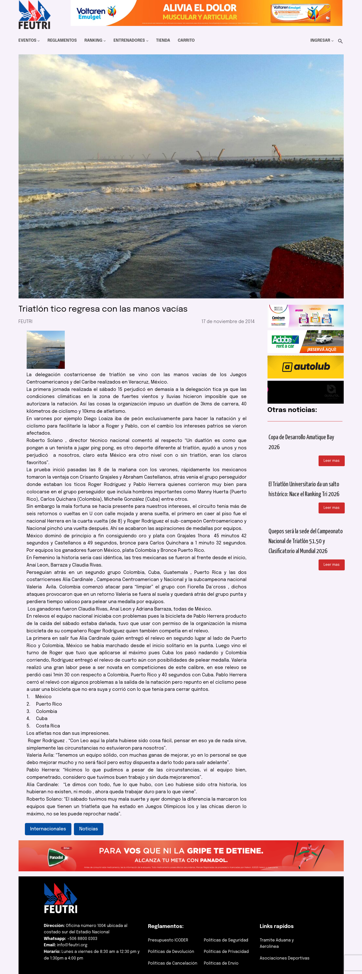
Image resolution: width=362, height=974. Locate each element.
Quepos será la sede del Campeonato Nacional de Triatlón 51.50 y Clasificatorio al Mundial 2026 (306, 541)
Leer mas (332, 461)
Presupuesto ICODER (168, 940)
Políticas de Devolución (171, 952)
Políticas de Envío (221, 963)
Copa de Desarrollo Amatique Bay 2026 (301, 442)
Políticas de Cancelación (172, 963)
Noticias (88, 829)
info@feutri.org (72, 945)
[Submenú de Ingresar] (332, 40)
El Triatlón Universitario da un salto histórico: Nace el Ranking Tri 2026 (304, 489)
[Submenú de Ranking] (104, 40)
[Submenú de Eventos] (38, 40)
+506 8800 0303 (82, 939)
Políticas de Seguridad (226, 940)
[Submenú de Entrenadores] (147, 40)
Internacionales (48, 829)
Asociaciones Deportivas (285, 958)
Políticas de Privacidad (226, 952)
